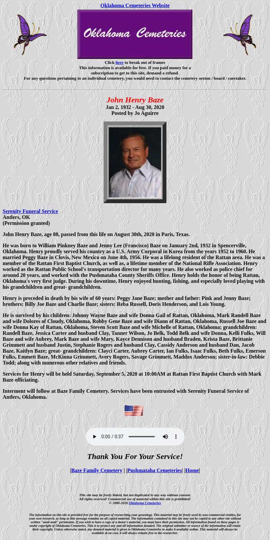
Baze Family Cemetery (96, 470)
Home (192, 470)
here (120, 62)
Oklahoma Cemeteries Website (134, 5)
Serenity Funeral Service (30, 211)
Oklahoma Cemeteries (145, 503)
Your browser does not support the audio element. (135, 437)
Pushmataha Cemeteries (154, 470)
